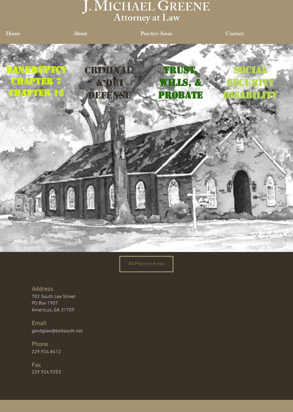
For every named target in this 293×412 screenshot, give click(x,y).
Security (250, 83)
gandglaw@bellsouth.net (57, 331)
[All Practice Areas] (146, 264)
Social (250, 70)
